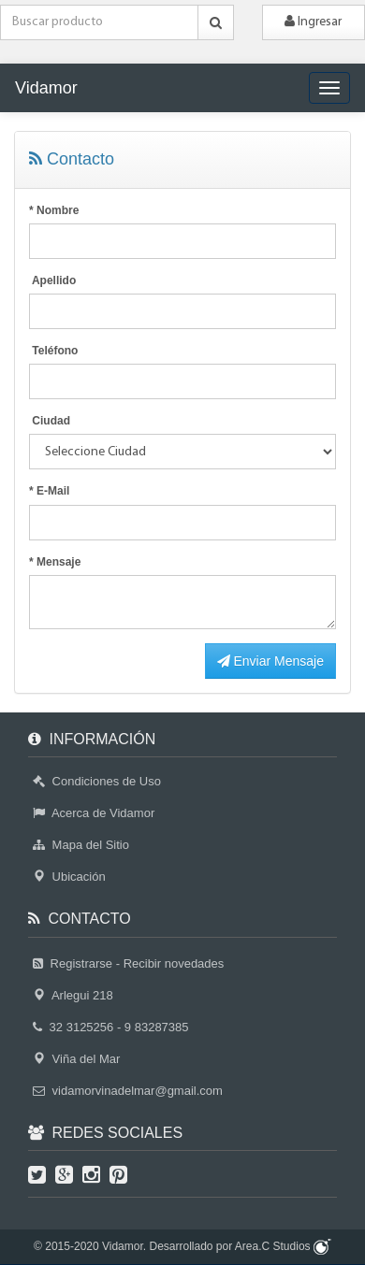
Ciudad (49, 420)
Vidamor (46, 88)
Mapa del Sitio (81, 845)
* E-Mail (49, 490)
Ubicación (69, 877)
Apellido (52, 280)
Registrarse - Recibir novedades (128, 963)
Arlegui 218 (73, 995)
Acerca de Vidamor (93, 813)
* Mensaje (54, 561)
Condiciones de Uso (97, 781)
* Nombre (54, 210)
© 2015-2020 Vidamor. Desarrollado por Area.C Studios (182, 1246)
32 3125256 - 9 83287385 (111, 1027)
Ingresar (313, 21)
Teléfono (53, 350)
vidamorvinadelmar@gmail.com (128, 1091)
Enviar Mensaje (270, 661)
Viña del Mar (76, 1059)
